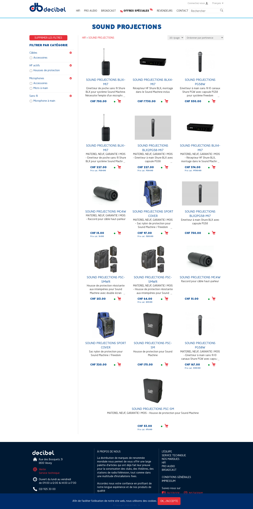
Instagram (196, 493)
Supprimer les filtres (48, 37)
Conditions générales (176, 477)
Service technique (49, 472)
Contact (182, 10)
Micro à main (40, 88)
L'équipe (167, 451)
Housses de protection (46, 70)
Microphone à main (44, 100)
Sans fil (51, 96)
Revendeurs (165, 10)
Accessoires (40, 57)
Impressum (168, 480)
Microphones (51, 78)
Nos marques (170, 458)
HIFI (78, 10)
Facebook (173, 493)
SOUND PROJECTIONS (101, 37)
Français (218, 3)
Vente (42, 469)
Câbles (51, 53)
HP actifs (51, 65)
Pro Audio (90, 10)
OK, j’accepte (169, 500)
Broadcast (108, 10)
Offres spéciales (136, 10)
